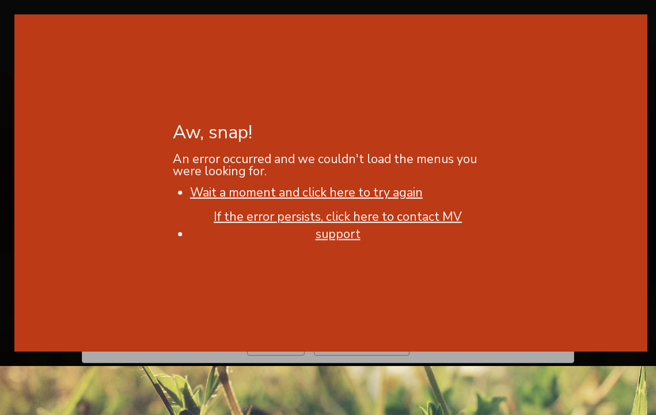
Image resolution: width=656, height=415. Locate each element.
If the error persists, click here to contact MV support (338, 225)
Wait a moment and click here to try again (306, 192)
